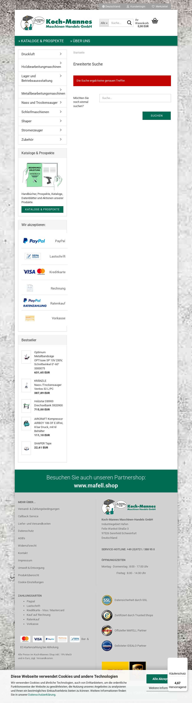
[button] (111, 6)
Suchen (157, 118)
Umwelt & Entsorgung (31, 570)
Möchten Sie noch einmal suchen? (81, 104)
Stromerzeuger (32, 133)
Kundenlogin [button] (136, 6)
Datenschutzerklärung (41, 694)
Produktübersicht (28, 577)
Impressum (25, 563)
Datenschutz (26, 533)
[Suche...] (103, 23)
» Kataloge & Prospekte (41, 41)
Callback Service (28, 519)
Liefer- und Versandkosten (34, 526)
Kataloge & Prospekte (42, 212)
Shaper (26, 124)
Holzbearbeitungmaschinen (41, 69)
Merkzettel (160, 6)
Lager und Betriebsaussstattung (36, 81)
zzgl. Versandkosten (42, 660)
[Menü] (185, 660)
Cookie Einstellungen (31, 584)
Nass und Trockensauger (39, 105)
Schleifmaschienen (35, 115)
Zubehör (27, 142)
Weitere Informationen (164, 688)
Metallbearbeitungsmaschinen (43, 96)
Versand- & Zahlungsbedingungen (38, 511)
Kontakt (23, 555)
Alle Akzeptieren (164, 679)
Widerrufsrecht (27, 548)
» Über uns (80, 41)
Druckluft (28, 57)
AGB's (21, 540)
